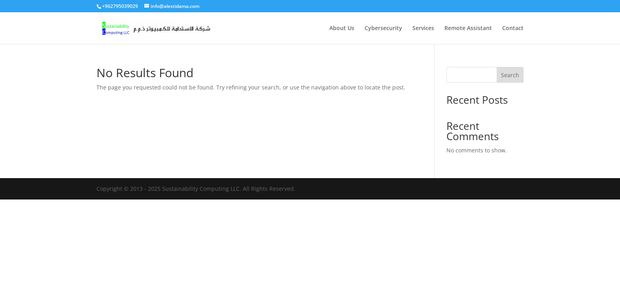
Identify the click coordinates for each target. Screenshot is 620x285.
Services (423, 28)
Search (510, 75)
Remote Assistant (468, 28)
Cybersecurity (383, 28)
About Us (341, 28)
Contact (513, 28)
